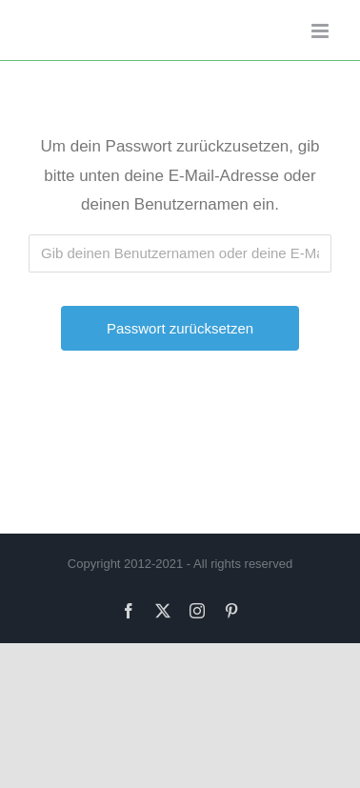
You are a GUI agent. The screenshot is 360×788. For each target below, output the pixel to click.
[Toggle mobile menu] (321, 31)
